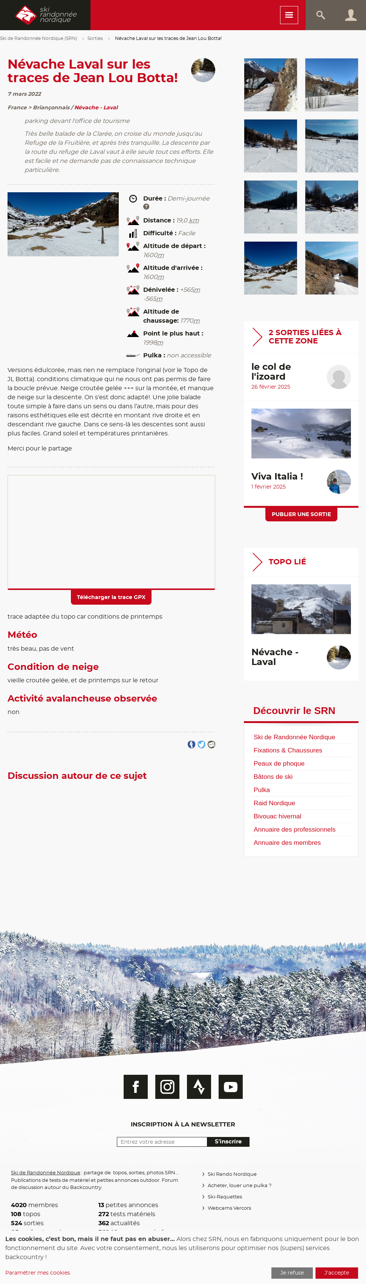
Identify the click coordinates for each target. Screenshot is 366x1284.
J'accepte (337, 1273)
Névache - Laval (96, 107)
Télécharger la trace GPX (111, 597)
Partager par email (211, 745)
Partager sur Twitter (201, 745)
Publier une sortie (301, 514)
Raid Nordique (274, 803)
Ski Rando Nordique (232, 1174)
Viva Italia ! (277, 476)
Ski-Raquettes (225, 1197)
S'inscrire (228, 1142)
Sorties (95, 38)
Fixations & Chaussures (288, 750)
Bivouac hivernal (277, 816)
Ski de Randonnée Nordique (294, 737)
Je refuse (292, 1273)
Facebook (136, 1087)
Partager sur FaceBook (192, 745)
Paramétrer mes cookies (37, 1273)
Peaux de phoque (279, 763)
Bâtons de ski (273, 776)
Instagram (167, 1087)
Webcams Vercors (229, 1208)
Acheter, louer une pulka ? (239, 1185)
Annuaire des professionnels (294, 829)
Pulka (262, 790)
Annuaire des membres (287, 842)
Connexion (351, 15)
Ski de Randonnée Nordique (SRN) (38, 38)
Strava (199, 1087)
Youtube (231, 1087)
